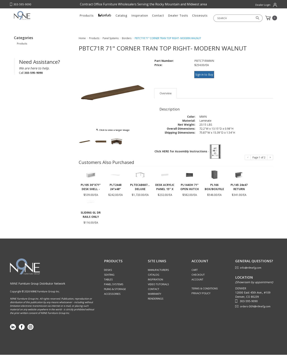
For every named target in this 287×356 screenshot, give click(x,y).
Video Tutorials (158, 285)
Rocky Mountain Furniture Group (39, 19)
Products (87, 18)
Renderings (155, 300)
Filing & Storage (115, 290)
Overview (166, 94)
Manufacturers (158, 271)
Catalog (121, 18)
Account (197, 281)
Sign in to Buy (206, 78)
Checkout (198, 276)
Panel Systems (113, 285)
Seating (109, 276)
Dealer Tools (178, 18)
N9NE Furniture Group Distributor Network (37, 285)
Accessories (112, 295)
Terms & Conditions (205, 290)
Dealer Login (262, 5)
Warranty (154, 295)
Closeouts (200, 18)
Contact (158, 18)
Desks (108, 271)
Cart (195, 271)
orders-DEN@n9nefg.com (255, 307)
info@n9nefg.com (250, 269)
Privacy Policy (201, 294)
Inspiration (139, 18)
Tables (108, 281)
